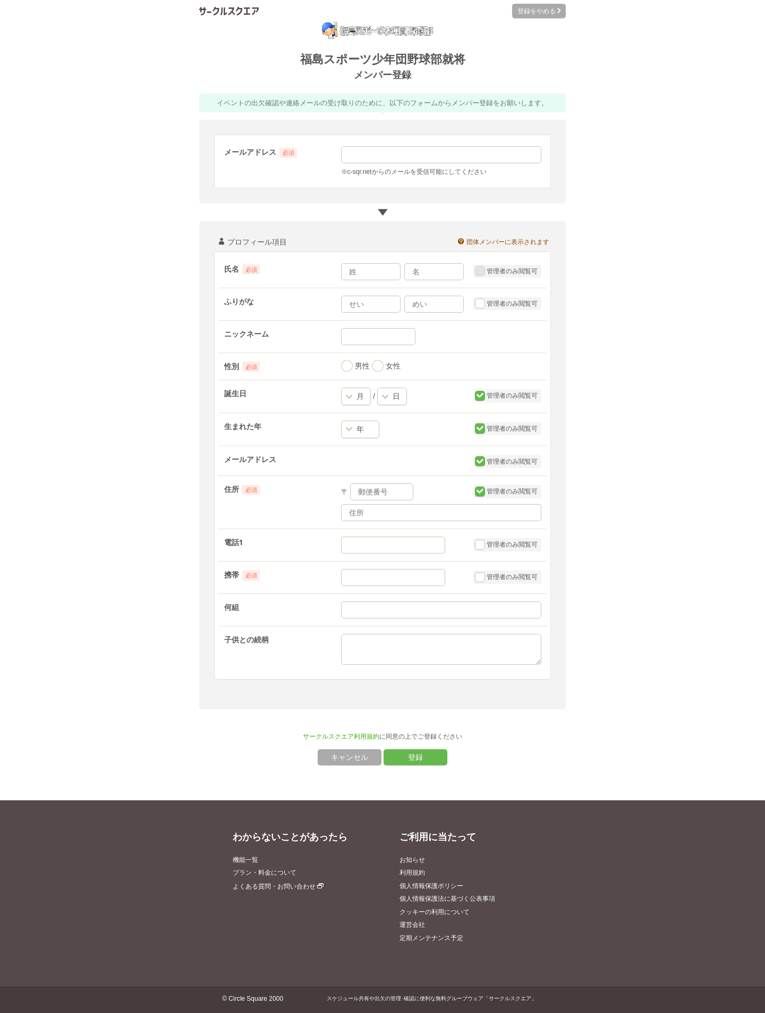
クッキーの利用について (435, 912)
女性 (386, 366)
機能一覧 (245, 860)
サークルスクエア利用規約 (341, 736)
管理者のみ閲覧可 (506, 271)
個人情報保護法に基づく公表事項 (447, 898)
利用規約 (412, 872)
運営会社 (412, 924)
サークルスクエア (229, 10)
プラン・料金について (264, 872)
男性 (355, 366)
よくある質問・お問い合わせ (278, 886)
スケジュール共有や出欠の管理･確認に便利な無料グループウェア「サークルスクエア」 (432, 998)
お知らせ (412, 860)
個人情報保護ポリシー (431, 886)
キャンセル (349, 757)
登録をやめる (539, 11)
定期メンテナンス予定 (431, 938)
